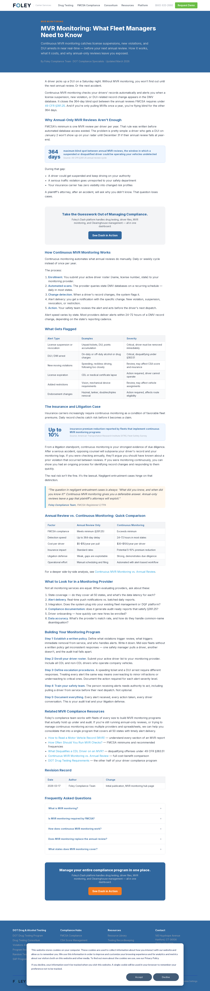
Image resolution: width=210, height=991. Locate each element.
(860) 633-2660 (164, 5)
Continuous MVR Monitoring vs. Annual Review (125, 571)
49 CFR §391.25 (55, 105)
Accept (139, 977)
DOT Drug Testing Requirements (68, 760)
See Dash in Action (105, 235)
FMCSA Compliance (88, 5)
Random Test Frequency (26, 954)
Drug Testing (65, 5)
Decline (166, 977)
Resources (127, 5)
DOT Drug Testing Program (28, 935)
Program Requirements (25, 949)
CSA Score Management (73, 940)
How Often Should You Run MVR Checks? (75, 742)
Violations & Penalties (24, 944)
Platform (143, 5)
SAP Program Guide (23, 959)
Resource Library (117, 935)
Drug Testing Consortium (26, 940)
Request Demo (186, 5)
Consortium (110, 5)
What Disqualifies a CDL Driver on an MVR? (76, 751)
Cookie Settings (189, 981)
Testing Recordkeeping (121, 940)
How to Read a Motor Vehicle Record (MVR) (76, 737)
